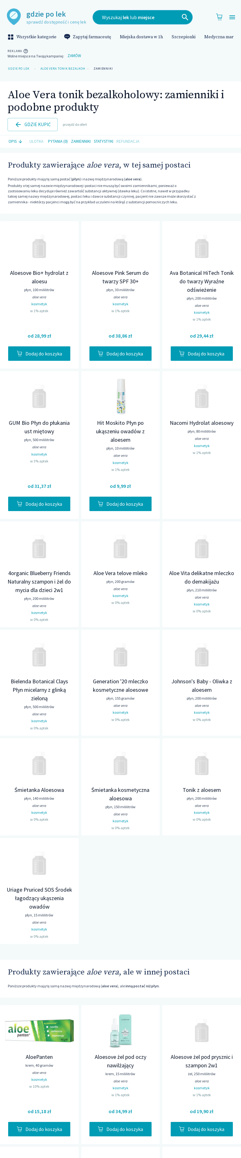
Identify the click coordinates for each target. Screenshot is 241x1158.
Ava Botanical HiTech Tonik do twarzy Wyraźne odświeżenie (202, 281)
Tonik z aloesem (202, 789)
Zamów (74, 56)
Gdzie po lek (19, 68)
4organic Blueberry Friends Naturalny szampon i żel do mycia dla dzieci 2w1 (39, 581)
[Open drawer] (232, 17)
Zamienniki (103, 68)
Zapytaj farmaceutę (88, 37)
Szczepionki (183, 37)
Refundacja (128, 142)
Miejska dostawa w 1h (141, 37)
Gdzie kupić (32, 124)
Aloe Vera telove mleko (120, 573)
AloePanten (39, 1056)
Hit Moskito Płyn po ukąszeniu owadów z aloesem (120, 431)
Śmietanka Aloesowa (39, 789)
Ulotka (36, 142)
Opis (16, 142)
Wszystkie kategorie (32, 37)
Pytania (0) (57, 142)
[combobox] (143, 17)
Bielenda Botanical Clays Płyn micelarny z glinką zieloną (39, 690)
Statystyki (103, 142)
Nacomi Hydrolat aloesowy (201, 422)
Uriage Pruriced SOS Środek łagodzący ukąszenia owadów (39, 898)
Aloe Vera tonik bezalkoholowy (61, 68)
